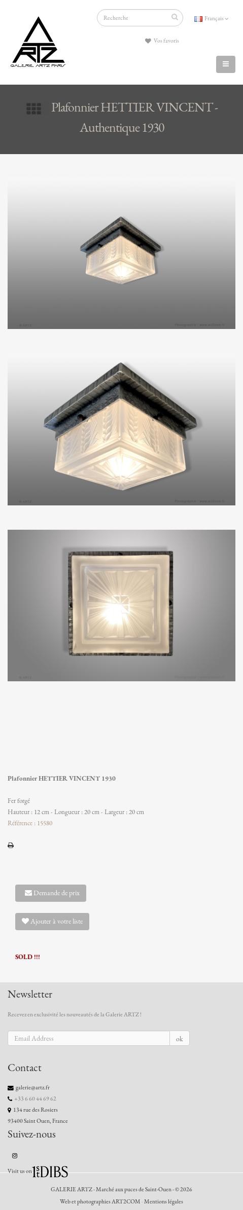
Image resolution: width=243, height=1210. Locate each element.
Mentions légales (163, 1201)
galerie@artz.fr (33, 1087)
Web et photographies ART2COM (100, 1201)
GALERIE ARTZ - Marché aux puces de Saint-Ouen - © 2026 (121, 1189)
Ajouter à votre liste (52, 921)
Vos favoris (162, 41)
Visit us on (20, 1171)
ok (179, 1039)
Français (211, 18)
